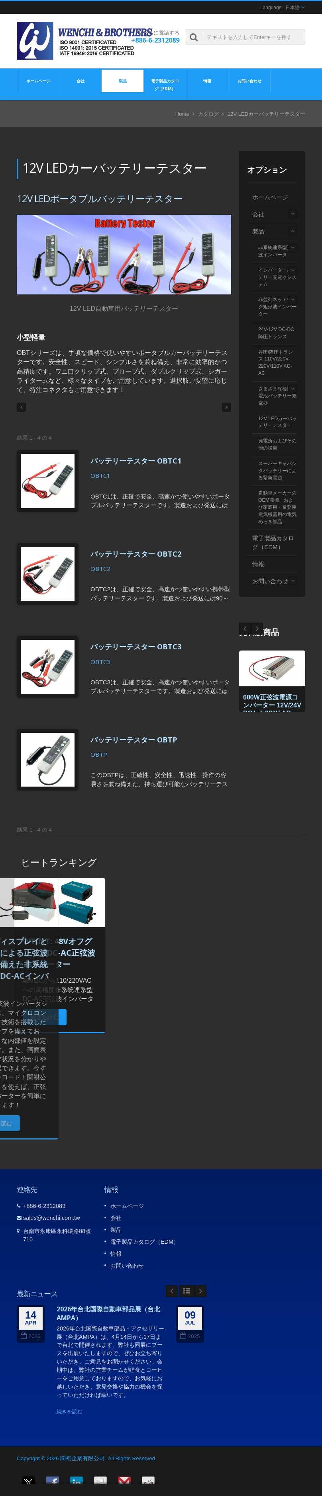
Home (182, 114)
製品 (122, 80)
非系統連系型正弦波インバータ (277, 251)
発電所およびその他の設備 (277, 444)
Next (245, 629)
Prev (257, 629)
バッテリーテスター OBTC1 (135, 461)
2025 (190, 1336)
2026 (30, 1336)
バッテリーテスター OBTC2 (135, 554)
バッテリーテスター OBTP (133, 739)
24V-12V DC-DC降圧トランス (276, 333)
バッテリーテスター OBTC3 (135, 646)
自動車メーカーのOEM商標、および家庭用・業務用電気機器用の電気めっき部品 (277, 507)
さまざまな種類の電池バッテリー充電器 (277, 396)
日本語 (292, 7)
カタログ (208, 114)
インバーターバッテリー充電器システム (277, 277)
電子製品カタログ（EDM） (165, 84)
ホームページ (38, 80)
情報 (207, 80)
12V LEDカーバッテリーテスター (277, 422)
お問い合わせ (249, 80)
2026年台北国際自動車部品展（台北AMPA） (108, 1313)
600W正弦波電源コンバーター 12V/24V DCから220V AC (272, 705)
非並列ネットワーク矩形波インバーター (277, 307)
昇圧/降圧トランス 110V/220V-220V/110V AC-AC (275, 362)
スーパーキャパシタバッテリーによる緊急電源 (277, 471)
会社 (80, 80)
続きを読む (69, 1411)
